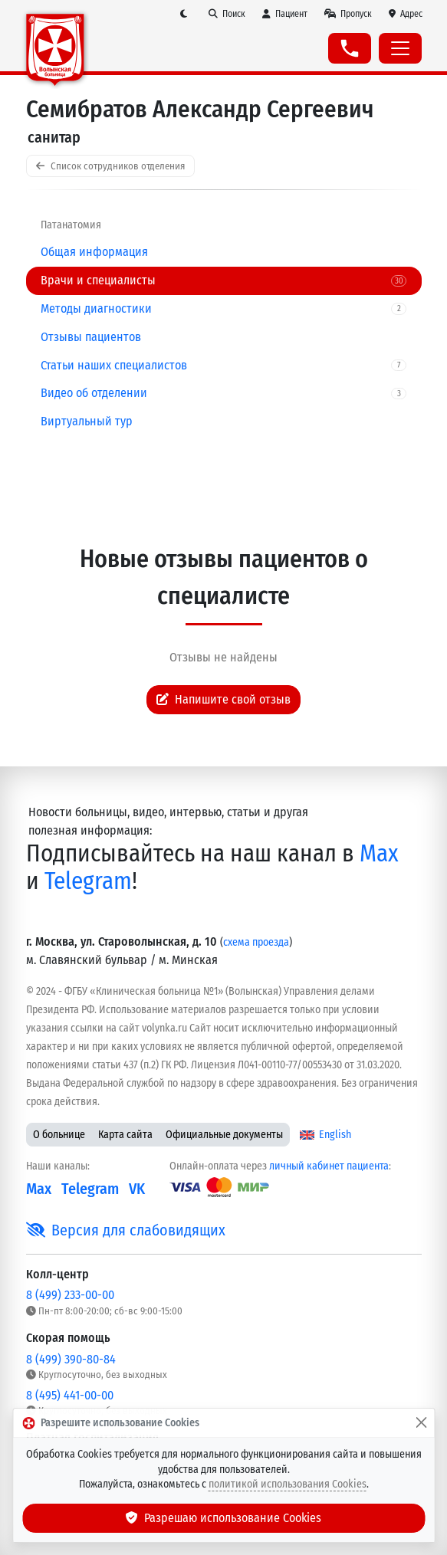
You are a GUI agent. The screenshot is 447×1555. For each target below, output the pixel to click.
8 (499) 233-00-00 (70, 1295)
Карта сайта (125, 1134)
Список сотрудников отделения (110, 166)
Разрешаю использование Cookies (224, 1518)
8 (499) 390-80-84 (71, 1359)
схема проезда (256, 942)
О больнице (59, 1134)
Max (379, 853)
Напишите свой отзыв (223, 699)
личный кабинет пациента (329, 1166)
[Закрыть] (420, 1423)
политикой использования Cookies (287, 1484)
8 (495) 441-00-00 (69, 1395)
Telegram (88, 881)
